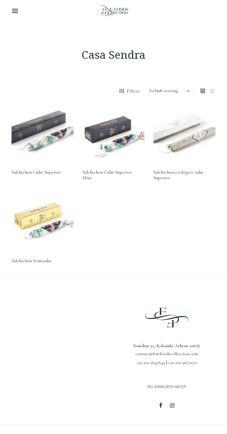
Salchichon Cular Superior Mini (107, 175)
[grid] (203, 91)
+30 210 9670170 (182, 363)
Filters (129, 91)
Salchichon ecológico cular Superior (178, 175)
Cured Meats (35, 90)
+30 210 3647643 (151, 363)
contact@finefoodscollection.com (166, 354)
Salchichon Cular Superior (36, 172)
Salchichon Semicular (31, 261)
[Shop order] (169, 91)
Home (16, 90)
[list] (212, 91)
